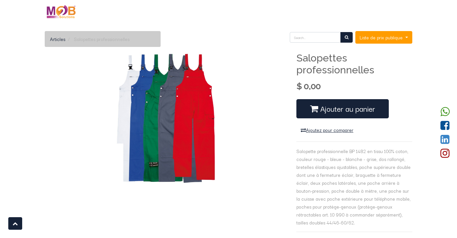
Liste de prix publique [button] (382, 37)
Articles (57, 39)
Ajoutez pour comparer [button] (327, 130)
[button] (15, 223)
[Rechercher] (346, 37)
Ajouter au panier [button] (342, 108)
